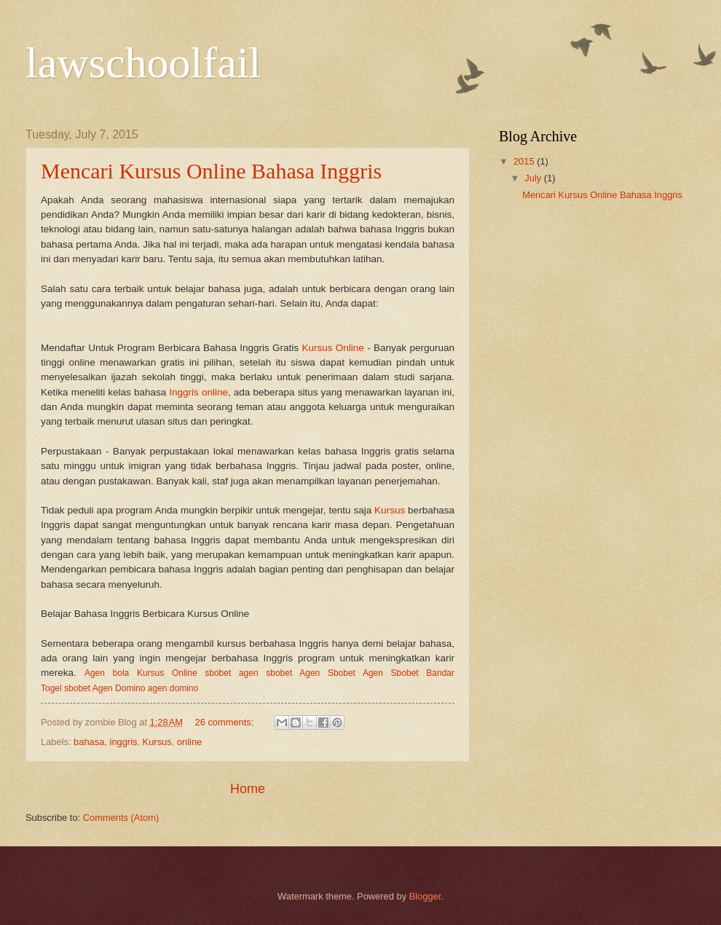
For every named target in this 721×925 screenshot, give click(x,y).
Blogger (425, 896)
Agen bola (106, 673)
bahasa (89, 741)
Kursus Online (332, 347)
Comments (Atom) (121, 817)
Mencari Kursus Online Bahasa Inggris (211, 171)
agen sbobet (265, 673)
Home (247, 789)
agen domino (173, 688)
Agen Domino (119, 688)
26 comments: (225, 722)
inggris (124, 741)
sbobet (218, 673)
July (533, 178)
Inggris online (198, 392)
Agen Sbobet (327, 673)
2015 (525, 161)
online (189, 741)
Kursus (389, 510)
